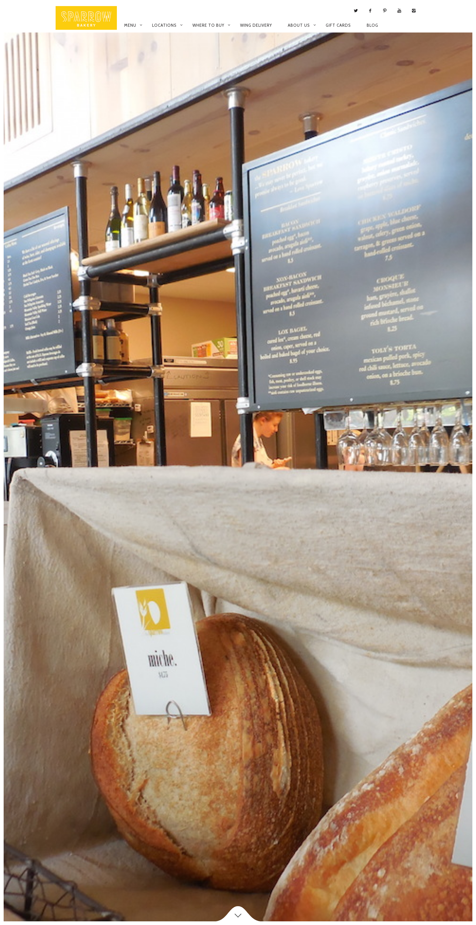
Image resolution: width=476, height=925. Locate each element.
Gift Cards (338, 25)
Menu (130, 25)
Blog (372, 25)
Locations (164, 25)
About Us (299, 25)
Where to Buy (208, 25)
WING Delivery (256, 25)
